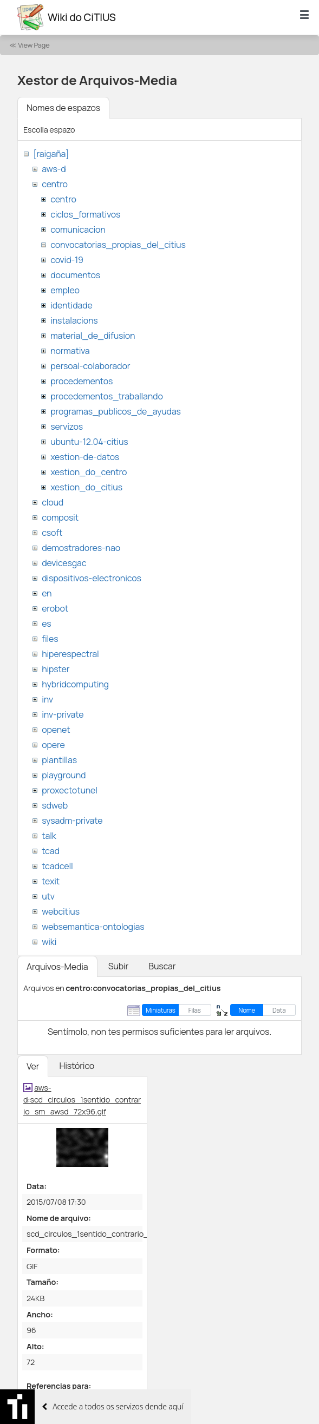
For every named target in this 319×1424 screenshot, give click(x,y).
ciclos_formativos (85, 214)
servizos (66, 426)
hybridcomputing (75, 684)
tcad (51, 851)
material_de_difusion (92, 336)
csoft (52, 533)
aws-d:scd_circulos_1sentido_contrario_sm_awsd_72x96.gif (82, 1099)
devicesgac (64, 563)
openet (56, 730)
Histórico (76, 1066)
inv (47, 699)
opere (53, 745)
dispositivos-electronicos (91, 578)
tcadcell (57, 866)
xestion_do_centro (88, 472)
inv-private (62, 714)
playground (64, 775)
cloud (52, 502)
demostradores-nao (81, 548)
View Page (33, 45)
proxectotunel (69, 790)
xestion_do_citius (86, 487)
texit (51, 881)
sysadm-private (72, 820)
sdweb (55, 805)
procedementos (81, 381)
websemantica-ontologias (93, 927)
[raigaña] (51, 154)
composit (60, 517)
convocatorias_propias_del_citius (117, 245)
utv (48, 896)
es (46, 623)
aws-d (54, 169)
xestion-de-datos (84, 457)
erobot (55, 608)
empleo (65, 290)
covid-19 (66, 260)
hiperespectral (70, 654)
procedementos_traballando (106, 396)
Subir (118, 966)
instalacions (73, 320)
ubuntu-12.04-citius (89, 442)
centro (55, 184)
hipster (55, 669)
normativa (69, 351)
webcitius (61, 911)
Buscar (161, 966)
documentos (75, 275)
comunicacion (77, 229)
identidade (71, 305)
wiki (49, 942)
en (46, 593)
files (50, 639)
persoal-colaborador (90, 366)
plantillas (59, 760)
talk (49, 836)
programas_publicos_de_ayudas (115, 411)
